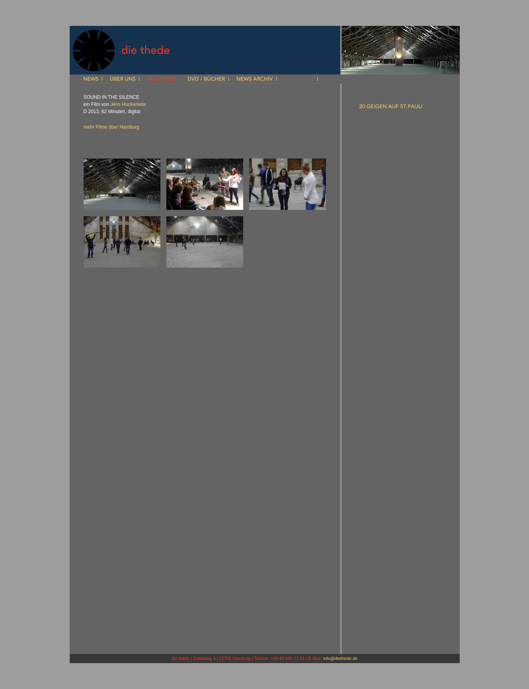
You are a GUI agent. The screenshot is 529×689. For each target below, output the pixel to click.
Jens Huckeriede (128, 104)
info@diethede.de (340, 658)
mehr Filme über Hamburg (111, 127)
